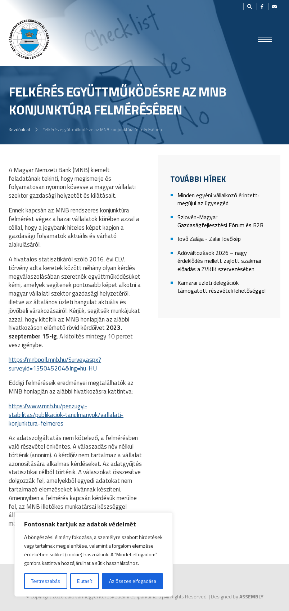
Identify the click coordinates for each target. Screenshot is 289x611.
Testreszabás (45, 581)
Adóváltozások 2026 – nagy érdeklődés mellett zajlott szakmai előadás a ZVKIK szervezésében (219, 261)
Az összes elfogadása (132, 581)
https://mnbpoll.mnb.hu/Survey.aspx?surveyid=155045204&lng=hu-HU (55, 364)
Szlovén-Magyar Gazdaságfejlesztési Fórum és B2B (220, 221)
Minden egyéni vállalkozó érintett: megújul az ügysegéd (218, 199)
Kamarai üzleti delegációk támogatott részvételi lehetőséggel (221, 287)
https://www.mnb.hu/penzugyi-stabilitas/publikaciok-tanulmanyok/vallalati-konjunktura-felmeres (66, 414)
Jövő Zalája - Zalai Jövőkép (209, 239)
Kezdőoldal (19, 129)
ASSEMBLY (251, 596)
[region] (93, 554)
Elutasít (84, 581)
